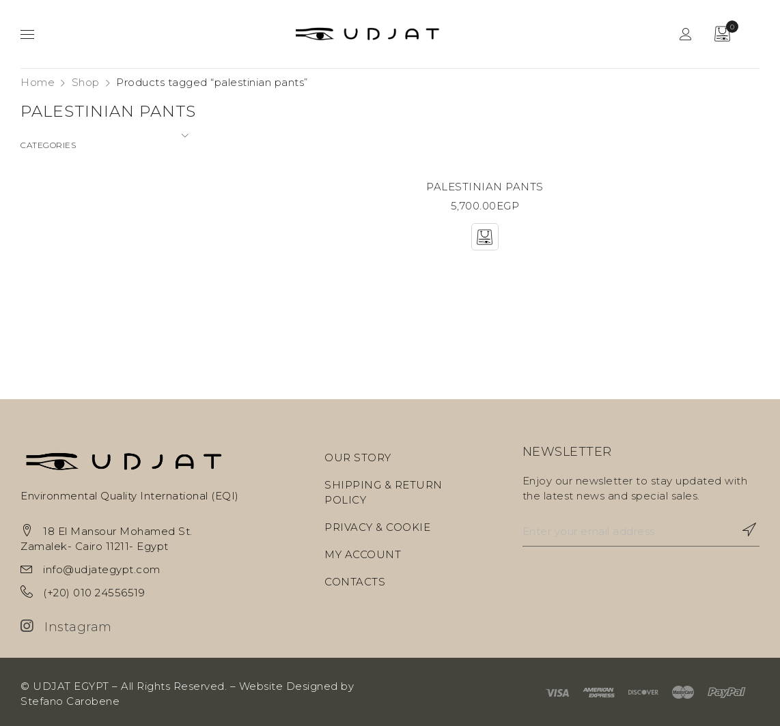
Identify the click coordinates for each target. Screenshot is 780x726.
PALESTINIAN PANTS (485, 186)
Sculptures (48, 268)
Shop (86, 82)
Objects (42, 243)
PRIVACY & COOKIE (377, 527)
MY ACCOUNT (362, 554)
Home (37, 82)
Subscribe (742, 529)
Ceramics (45, 170)
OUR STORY (357, 457)
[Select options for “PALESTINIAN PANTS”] (485, 237)
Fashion (41, 194)
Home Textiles (59, 219)
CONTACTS (354, 581)
